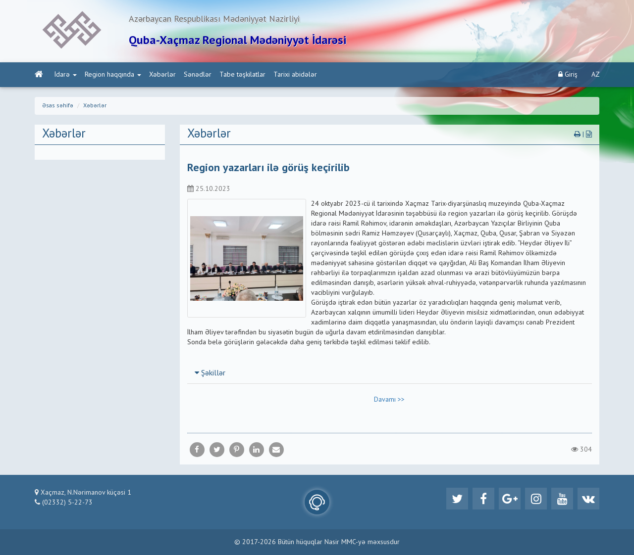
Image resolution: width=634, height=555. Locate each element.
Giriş (568, 74)
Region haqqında (113, 74)
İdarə (65, 74)
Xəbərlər (162, 74)
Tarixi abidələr (295, 74)
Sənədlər (197, 74)
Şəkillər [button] (210, 373)
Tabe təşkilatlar (242, 74)
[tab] (389, 373)
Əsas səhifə (57, 106)
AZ (595, 74)
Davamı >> (389, 399)
